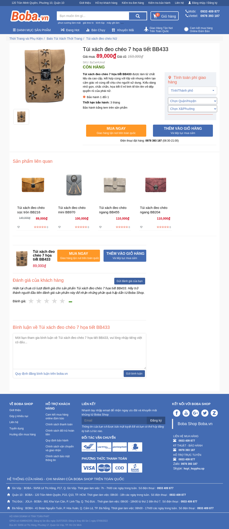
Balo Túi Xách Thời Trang (64, 38)
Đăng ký (156, 420)
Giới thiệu (85, 2)
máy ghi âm (113, 22)
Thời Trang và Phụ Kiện (26, 38)
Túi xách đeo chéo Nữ (101, 38)
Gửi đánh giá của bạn (130, 281)
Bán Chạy (95, 30)
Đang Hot (70, 30)
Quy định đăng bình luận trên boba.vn (41, 373)
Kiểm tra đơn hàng (133, 2)
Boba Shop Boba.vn (195, 424)
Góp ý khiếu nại (18, 416)
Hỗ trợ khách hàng (106, 2)
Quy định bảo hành (57, 440)
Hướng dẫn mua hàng (22, 434)
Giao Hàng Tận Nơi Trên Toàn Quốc (158, 30)
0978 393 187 (210, 16)
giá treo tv (88, 22)
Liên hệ (179, 2)
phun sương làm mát (69, 22)
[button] (116, 131)
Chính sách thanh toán (59, 424)
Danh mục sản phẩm (32, 30)
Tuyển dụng (16, 428)
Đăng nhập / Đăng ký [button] (202, 2)
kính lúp (100, 22)
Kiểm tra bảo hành (159, 2)
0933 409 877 (210, 11)
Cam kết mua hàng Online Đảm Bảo (198, 30)
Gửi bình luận (134, 373)
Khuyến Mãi (123, 30)
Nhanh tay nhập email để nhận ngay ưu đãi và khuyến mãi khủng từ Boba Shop (119, 412)
